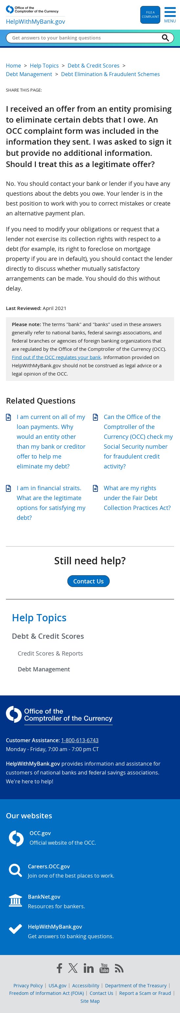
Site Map (90, 1001)
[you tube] (104, 969)
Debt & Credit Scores (48, 636)
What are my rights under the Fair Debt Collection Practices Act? (137, 498)
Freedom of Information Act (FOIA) (46, 993)
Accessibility (85, 985)
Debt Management (44, 669)
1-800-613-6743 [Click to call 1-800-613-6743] (80, 740)
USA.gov (57, 985)
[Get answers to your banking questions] (84, 38)
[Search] (165, 38)
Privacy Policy (28, 985)
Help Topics (39, 617)
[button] (150, 15)
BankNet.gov (44, 896)
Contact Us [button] (88, 581)
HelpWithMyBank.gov (55, 926)
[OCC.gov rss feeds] (119, 969)
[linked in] (89, 969)
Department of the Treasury (136, 985)
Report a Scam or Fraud (145, 993)
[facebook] (59, 969)
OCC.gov (40, 833)
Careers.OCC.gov (49, 866)
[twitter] (73, 969)
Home (13, 65)
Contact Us (101, 993)
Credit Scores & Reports (50, 653)
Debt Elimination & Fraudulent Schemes (110, 74)
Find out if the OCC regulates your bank (56, 357)
